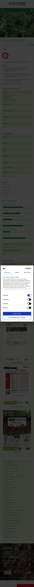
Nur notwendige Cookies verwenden (17, 317)
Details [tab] (17, 272)
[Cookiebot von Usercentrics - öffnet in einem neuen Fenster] (25, 268)
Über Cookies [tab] (27, 272)
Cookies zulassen (17, 313)
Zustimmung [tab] (7, 272)
